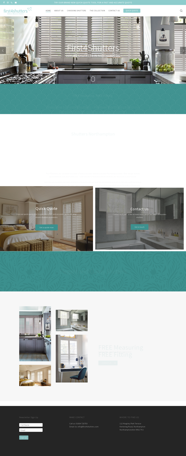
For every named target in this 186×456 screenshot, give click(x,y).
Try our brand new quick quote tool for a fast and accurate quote (93, 2)
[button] (46, 226)
